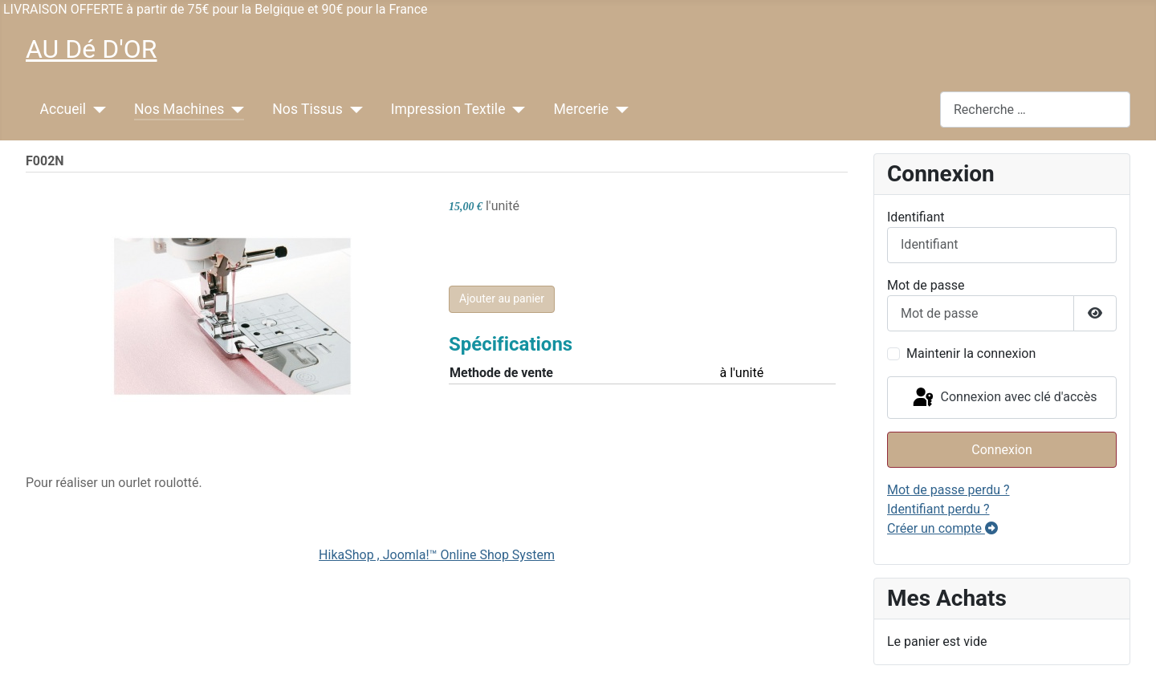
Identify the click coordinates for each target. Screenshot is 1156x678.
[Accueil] (96, 109)
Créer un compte (942, 528)
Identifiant (915, 217)
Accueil (63, 109)
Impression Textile (448, 109)
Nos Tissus (307, 109)
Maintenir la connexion (971, 353)
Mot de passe (925, 285)
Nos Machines (179, 109)
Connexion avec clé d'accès (1003, 398)
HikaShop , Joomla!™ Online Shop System (437, 554)
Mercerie (581, 109)
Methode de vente (501, 372)
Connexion (1001, 449)
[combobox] (1035, 109)
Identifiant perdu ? (938, 509)
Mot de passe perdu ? (948, 489)
